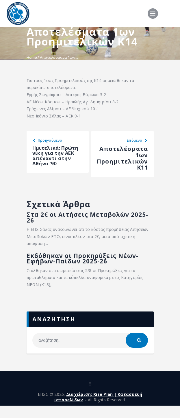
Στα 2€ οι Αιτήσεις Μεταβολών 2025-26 (89, 226)
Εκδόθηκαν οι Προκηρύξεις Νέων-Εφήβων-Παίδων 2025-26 (89, 270)
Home (32, 57)
